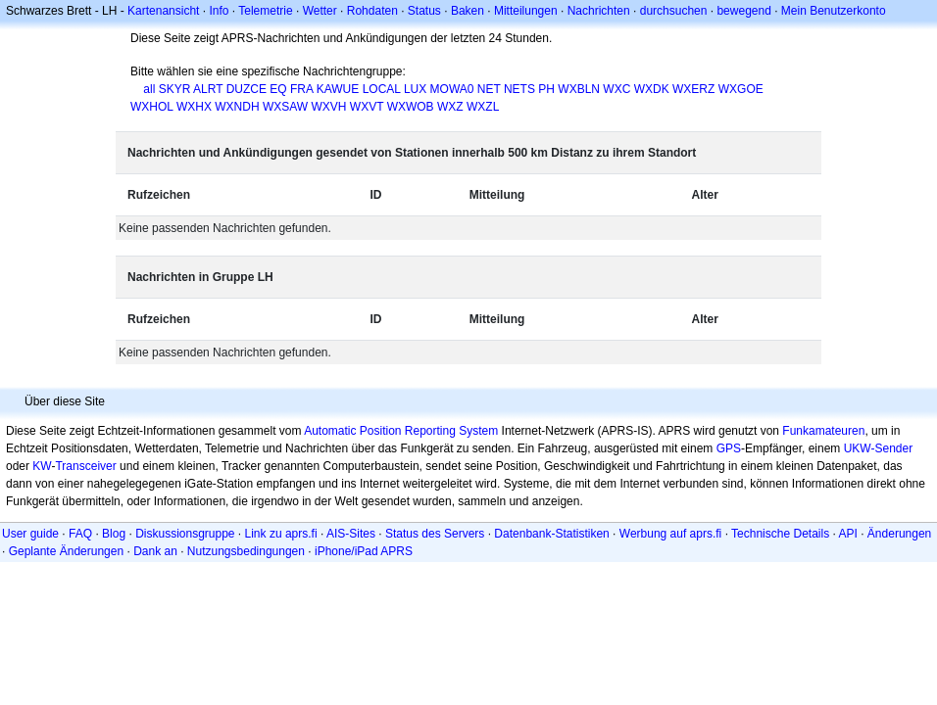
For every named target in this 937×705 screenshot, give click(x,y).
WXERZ (693, 89)
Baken (467, 11)
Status (424, 11)
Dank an (155, 551)
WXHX (194, 107)
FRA (301, 89)
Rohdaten (372, 11)
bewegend (743, 11)
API (848, 533)
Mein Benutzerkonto (833, 11)
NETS (519, 89)
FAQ (80, 533)
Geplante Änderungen (66, 551)
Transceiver (85, 466)
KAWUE (338, 89)
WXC (616, 89)
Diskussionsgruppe (184, 533)
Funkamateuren (823, 431)
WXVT (366, 107)
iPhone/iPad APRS (364, 551)
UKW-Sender (878, 448)
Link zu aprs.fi (281, 533)
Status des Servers (434, 533)
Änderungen (899, 533)
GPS (728, 448)
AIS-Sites (350, 533)
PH (546, 89)
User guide (30, 533)
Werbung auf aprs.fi (670, 533)
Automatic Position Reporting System (401, 431)
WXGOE (741, 89)
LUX (415, 89)
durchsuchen (674, 11)
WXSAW (285, 107)
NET (489, 89)
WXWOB (410, 107)
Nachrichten (598, 11)
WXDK (651, 89)
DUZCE (246, 89)
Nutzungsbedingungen (246, 551)
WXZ (450, 107)
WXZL (483, 107)
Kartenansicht (163, 11)
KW (41, 466)
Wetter (320, 11)
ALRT (207, 89)
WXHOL (151, 107)
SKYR (175, 89)
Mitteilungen (526, 11)
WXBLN (579, 89)
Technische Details (780, 533)
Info (218, 11)
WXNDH (237, 107)
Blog (113, 533)
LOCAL (382, 89)
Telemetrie (265, 11)
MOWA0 (452, 89)
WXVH (328, 107)
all (149, 89)
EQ (278, 89)
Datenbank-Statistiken (551, 533)
